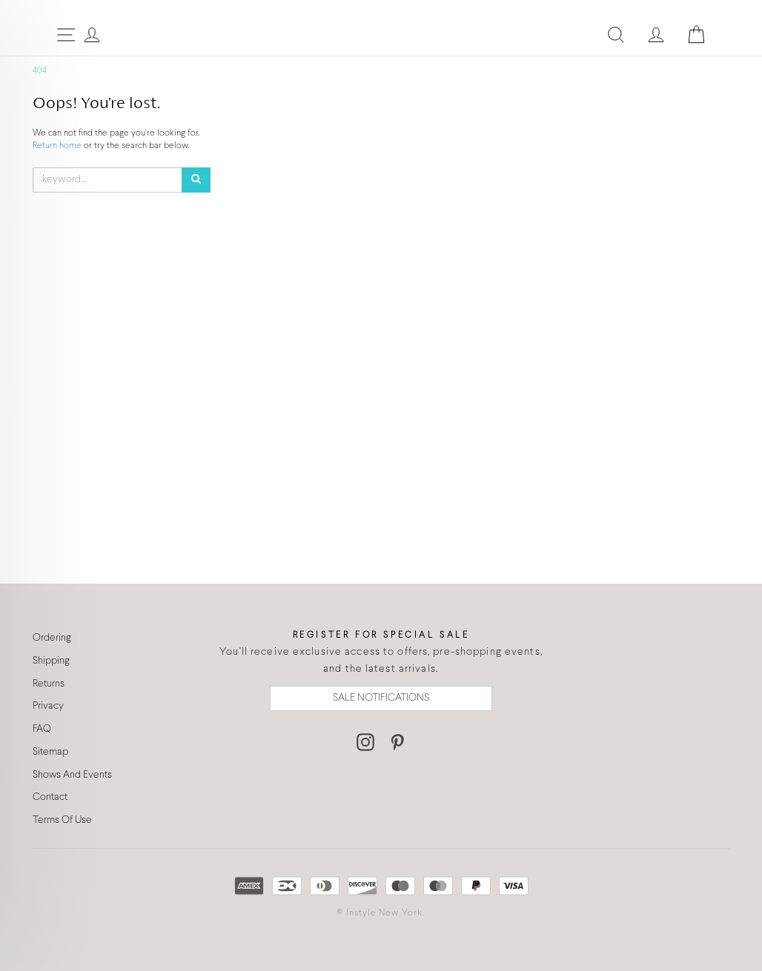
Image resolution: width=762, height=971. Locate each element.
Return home (58, 145)
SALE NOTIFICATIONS (381, 698)
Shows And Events (72, 775)
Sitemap (50, 752)
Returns (48, 684)
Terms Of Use (62, 820)
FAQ (42, 729)
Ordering (52, 638)
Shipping (51, 661)
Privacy (48, 706)
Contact (50, 797)
